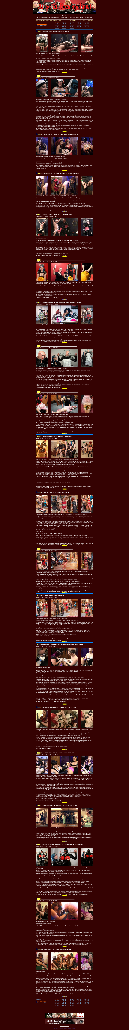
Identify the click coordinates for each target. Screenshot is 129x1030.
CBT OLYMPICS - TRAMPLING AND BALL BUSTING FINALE (55, 492)
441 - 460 (72, 28)
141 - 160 (72, 23)
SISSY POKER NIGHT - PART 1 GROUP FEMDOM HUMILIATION (56, 949)
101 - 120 (57, 23)
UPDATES (39, 12)
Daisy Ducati (38, 161)
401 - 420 (57, 28)
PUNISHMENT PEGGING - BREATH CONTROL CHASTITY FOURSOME (57, 753)
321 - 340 (64, 26)
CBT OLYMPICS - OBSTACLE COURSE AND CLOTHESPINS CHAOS (57, 549)
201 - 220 (57, 25)
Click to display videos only (42, 24)
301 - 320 (57, 26)
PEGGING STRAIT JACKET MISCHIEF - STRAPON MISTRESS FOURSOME (58, 707)
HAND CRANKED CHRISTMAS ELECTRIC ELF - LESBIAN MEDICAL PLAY (58, 76)
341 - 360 (72, 26)
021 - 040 (64, 22)
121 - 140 (64, 23)
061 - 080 (79, 22)
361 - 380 (79, 26)
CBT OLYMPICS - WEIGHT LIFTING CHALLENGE (52, 595)
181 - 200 (86, 23)
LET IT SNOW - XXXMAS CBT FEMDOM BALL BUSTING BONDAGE (56, 214)
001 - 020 (57, 22)
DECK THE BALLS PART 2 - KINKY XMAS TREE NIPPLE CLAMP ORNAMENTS (59, 134)
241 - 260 (72, 25)
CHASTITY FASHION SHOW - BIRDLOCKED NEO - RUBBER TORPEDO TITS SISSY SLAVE (62, 844)
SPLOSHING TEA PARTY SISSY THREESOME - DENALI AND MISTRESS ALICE (59, 392)
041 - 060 (72, 22)
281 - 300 (86, 25)
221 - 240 (64, 25)
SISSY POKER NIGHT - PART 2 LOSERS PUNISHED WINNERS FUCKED (58, 899)
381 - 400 (86, 26)
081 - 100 (86, 22)
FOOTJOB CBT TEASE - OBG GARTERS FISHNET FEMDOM (55, 31)
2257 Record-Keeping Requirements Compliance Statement (64, 1028)
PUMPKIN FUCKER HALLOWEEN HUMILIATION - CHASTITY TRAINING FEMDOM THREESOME (63, 260)
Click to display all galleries (42, 25)
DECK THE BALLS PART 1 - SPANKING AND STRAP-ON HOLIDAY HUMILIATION (60, 173)
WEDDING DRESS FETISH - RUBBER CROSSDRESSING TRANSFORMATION (59, 346)
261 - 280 (79, 25)
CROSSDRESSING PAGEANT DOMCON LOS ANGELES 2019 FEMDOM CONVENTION (61, 302)
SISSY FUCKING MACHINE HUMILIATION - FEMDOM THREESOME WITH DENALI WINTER (62, 644)
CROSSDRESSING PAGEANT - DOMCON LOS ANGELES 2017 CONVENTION (59, 805)
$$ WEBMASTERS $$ (64, 1026)
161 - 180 (79, 23)
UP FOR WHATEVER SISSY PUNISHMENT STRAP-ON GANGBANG (56, 436)
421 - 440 (64, 28)
